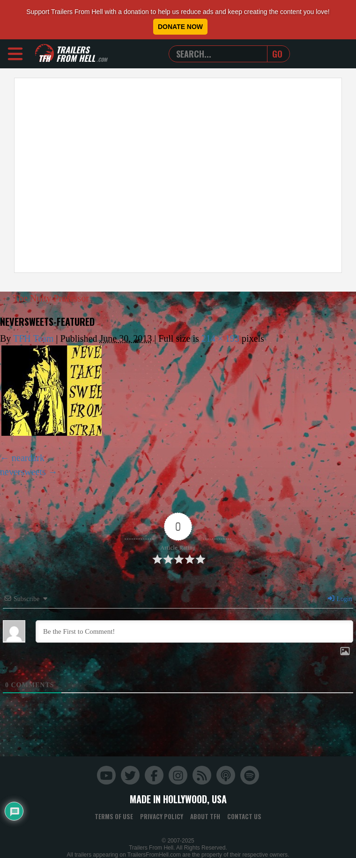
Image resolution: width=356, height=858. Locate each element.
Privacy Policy (161, 816)
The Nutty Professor (45, 298)
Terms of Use (114, 816)
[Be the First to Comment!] (194, 631)
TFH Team (33, 338)
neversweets (23, 472)
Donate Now (180, 26)
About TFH (205, 816)
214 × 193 (220, 338)
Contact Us (244, 816)
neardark (28, 458)
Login (339, 598)
